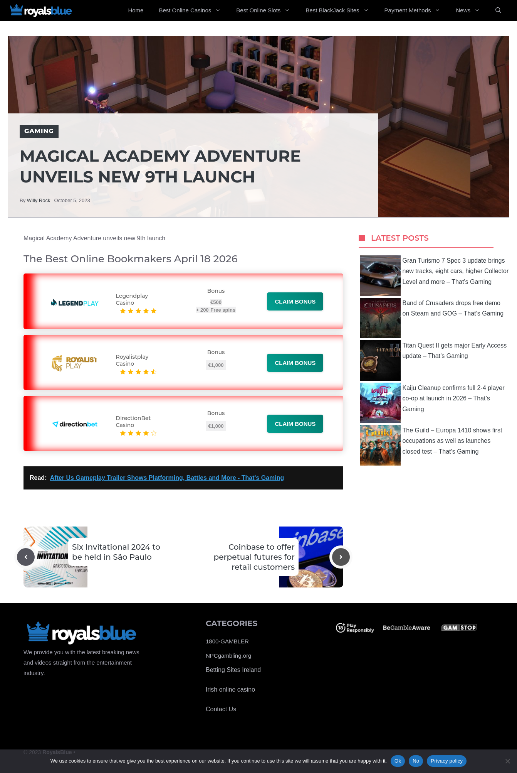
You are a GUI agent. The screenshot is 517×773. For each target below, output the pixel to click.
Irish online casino (230, 689)
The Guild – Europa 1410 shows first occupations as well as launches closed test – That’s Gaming (431, 445)
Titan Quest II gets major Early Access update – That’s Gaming (433, 360)
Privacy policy (447, 761)
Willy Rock (38, 200)
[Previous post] (25, 557)
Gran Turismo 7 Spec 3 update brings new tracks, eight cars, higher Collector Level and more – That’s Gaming (434, 275)
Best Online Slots (267, 10)
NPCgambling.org (228, 655)
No (416, 761)
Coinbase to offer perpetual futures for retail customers (254, 557)
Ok (397, 761)
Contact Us (221, 709)
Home (135, 10)
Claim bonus (295, 301)
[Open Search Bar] (498, 10)
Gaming (39, 131)
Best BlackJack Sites (341, 10)
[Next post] (340, 557)
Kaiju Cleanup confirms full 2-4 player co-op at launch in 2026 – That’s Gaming (432, 403)
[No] (507, 761)
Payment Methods (416, 10)
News (472, 10)
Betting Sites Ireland (233, 670)
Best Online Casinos (193, 10)
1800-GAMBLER (227, 641)
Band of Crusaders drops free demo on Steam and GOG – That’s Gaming (432, 318)
